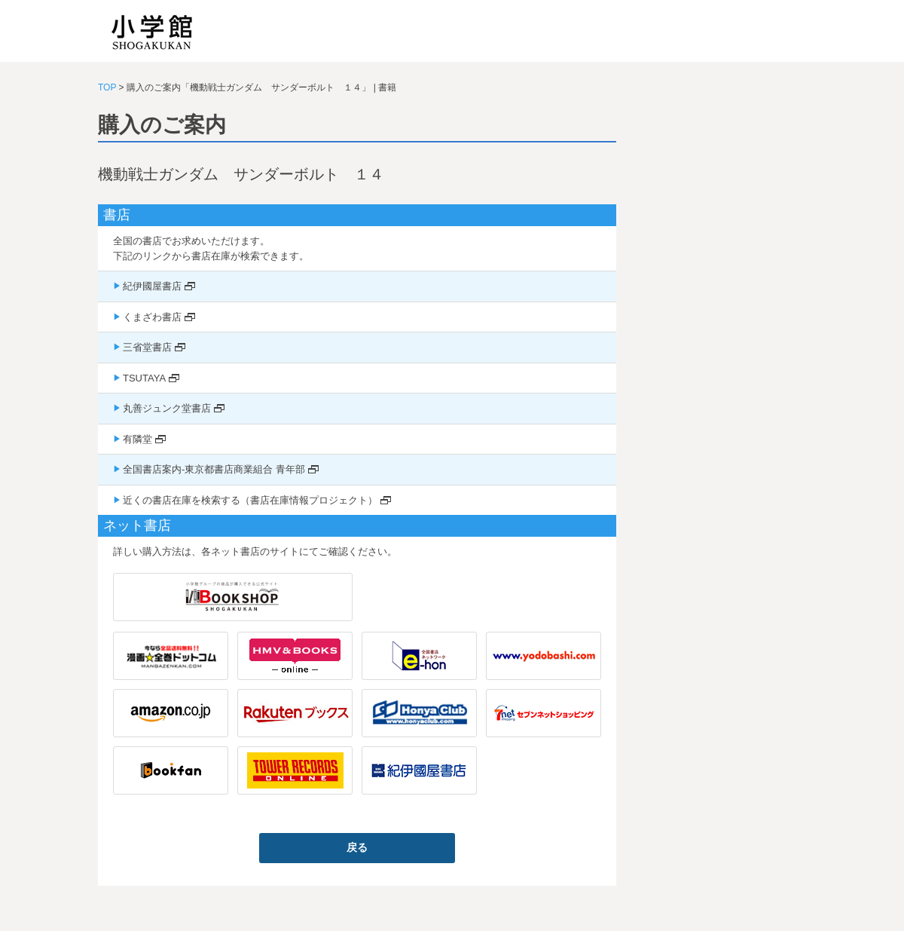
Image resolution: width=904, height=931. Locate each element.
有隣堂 (137, 439)
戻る (357, 847)
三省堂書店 (147, 347)
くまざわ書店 (152, 317)
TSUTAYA (144, 378)
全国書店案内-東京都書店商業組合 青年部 (214, 469)
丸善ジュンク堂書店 (167, 408)
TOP (107, 87)
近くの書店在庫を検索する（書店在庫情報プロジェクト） (250, 500)
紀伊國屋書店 (152, 286)
